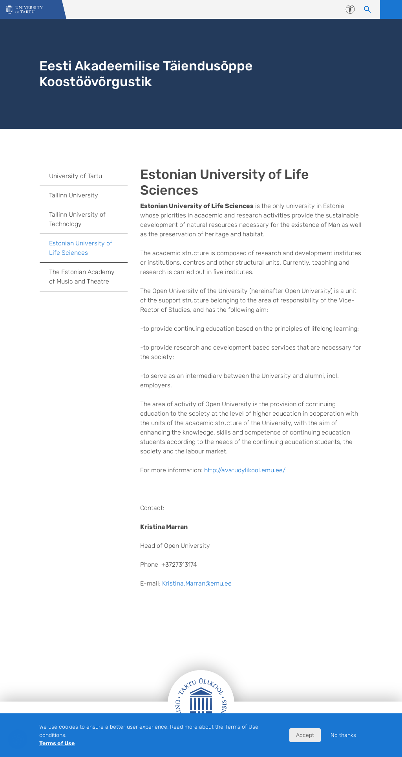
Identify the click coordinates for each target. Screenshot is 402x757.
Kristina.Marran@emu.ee (197, 583)
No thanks (343, 735)
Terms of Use (57, 743)
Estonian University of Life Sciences (80, 247)
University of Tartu (75, 176)
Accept (305, 735)
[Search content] (367, 9)
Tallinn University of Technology (77, 219)
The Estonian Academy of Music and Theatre (82, 276)
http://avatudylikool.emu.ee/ (244, 470)
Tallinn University (73, 195)
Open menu (391, 9)
